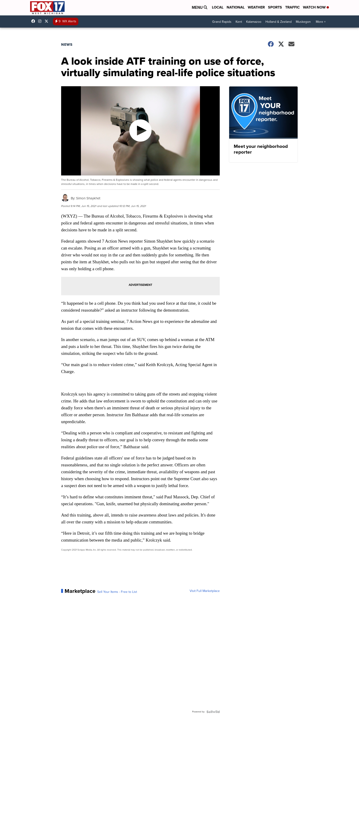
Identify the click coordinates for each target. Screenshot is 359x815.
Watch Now (316, 7)
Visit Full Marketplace (205, 591)
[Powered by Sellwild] (213, 711)
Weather (256, 7)
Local (217, 7)
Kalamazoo (253, 21)
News (67, 44)
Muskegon (303, 21)
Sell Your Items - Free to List (117, 592)
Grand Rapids (221, 21)
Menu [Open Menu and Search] (199, 7)
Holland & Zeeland (278, 21)
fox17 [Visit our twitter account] (48, 21)
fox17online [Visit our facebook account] (34, 21)
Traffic (292, 7)
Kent (239, 21)
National (236, 7)
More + (321, 21)
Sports (275, 7)
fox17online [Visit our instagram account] (41, 21)
